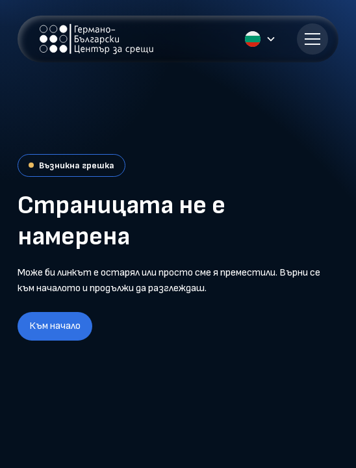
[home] (93, 39)
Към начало (55, 326)
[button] (271, 39)
